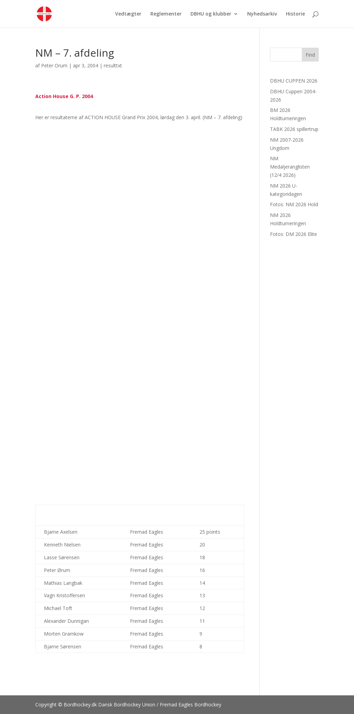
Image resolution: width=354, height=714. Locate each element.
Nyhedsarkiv (262, 14)
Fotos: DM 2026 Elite (293, 234)
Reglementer (165, 14)
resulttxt (113, 65)
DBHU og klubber (210, 14)
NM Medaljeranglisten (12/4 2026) (290, 166)
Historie (295, 14)
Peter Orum (54, 65)
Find (310, 54)
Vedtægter (128, 14)
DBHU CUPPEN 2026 (293, 80)
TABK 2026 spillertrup (294, 129)
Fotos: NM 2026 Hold (294, 204)
